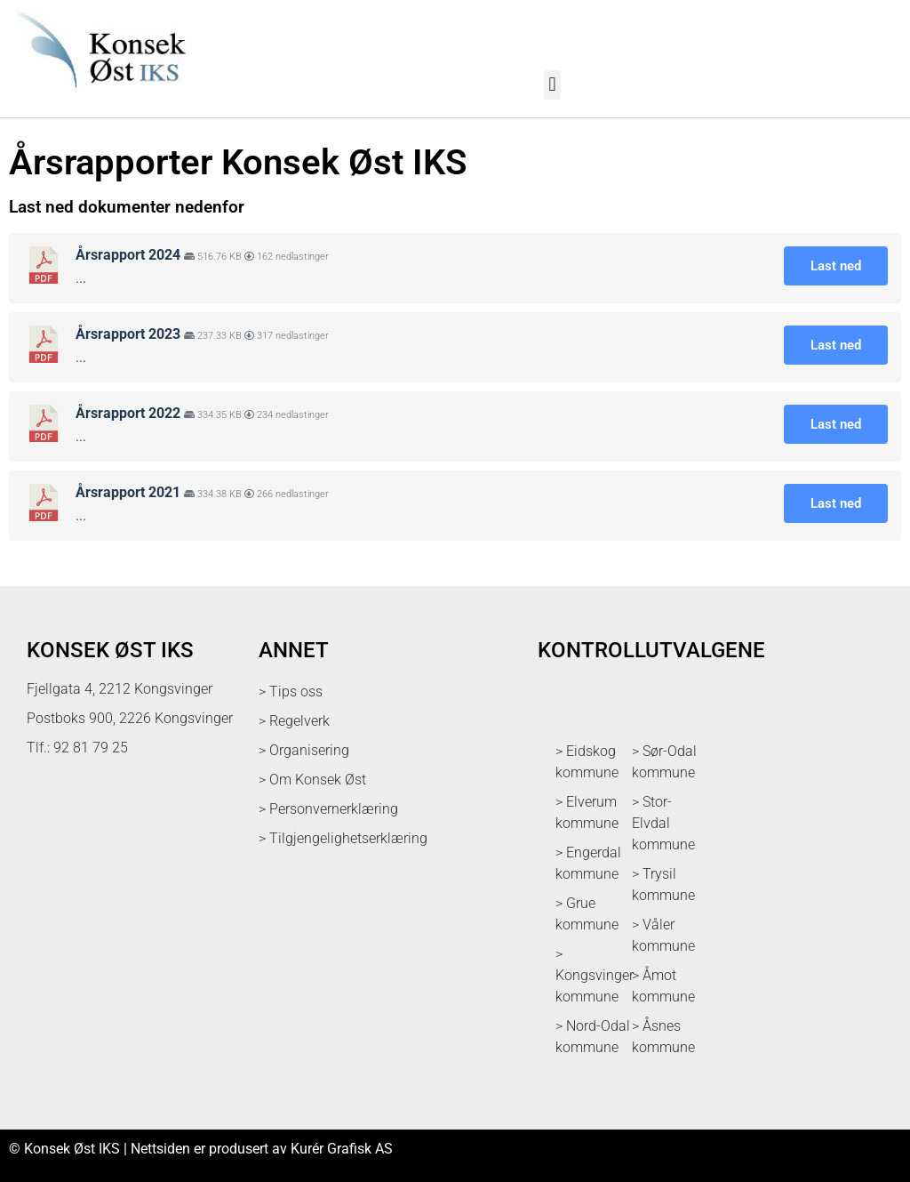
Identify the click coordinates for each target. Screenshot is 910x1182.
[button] (552, 85)
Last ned (835, 266)
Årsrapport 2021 (128, 492)
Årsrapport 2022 (128, 413)
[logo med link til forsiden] (97, 97)
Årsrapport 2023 (128, 334)
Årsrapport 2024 (128, 254)
